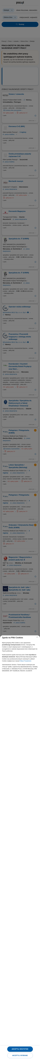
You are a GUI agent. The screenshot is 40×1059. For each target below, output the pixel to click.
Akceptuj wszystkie (20, 1049)
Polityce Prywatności (25, 661)
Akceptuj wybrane (20, 1055)
